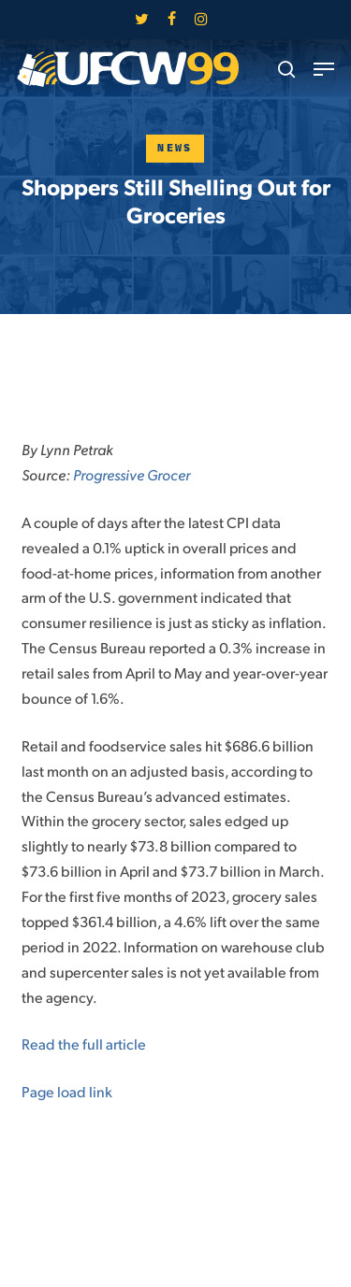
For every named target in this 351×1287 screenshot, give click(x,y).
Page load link (67, 1091)
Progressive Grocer (131, 474)
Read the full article (84, 1043)
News (175, 148)
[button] (324, 69)
